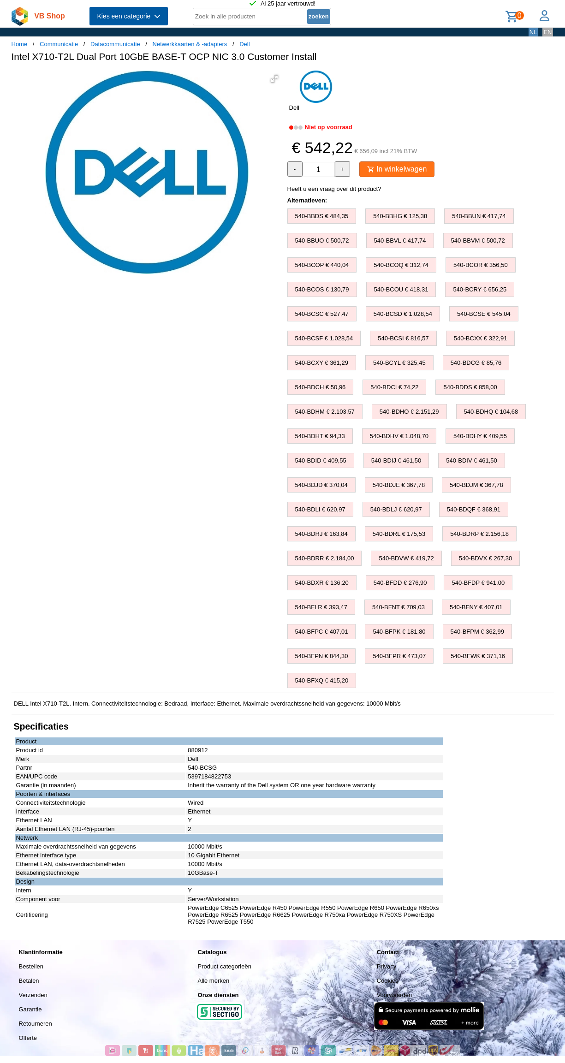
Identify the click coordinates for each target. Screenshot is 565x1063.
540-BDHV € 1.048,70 (399, 436)
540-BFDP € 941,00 (478, 582)
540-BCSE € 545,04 (484, 313)
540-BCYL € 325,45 (399, 362)
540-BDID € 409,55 (320, 460)
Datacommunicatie (115, 44)
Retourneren (35, 1023)
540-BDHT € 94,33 (320, 436)
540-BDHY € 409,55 (480, 436)
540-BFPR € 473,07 (399, 656)
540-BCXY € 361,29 (321, 362)
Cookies (387, 980)
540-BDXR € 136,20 (322, 582)
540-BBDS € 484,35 (322, 216)
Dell (244, 44)
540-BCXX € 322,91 (480, 338)
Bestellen (31, 966)
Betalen (29, 980)
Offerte (28, 1037)
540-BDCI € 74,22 (394, 387)
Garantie (30, 1009)
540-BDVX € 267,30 (485, 558)
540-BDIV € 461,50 (471, 460)
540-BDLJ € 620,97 (396, 509)
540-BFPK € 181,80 (399, 631)
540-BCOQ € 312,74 (401, 264)
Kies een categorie (129, 16)
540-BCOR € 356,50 (480, 264)
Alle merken (214, 980)
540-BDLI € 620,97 (320, 509)
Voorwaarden (394, 995)
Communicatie (59, 44)
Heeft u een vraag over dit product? (334, 188)
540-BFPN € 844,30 (321, 656)
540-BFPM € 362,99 (477, 631)
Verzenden (33, 995)
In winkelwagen (397, 169)
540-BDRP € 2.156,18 (479, 533)
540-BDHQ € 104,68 (491, 411)
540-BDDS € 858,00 (470, 387)
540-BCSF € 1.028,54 (324, 338)
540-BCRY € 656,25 (479, 289)
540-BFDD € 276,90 (400, 582)
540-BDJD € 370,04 (321, 484)
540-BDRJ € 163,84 (321, 533)
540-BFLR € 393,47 (321, 607)
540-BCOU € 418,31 (401, 289)
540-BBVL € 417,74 (400, 240)
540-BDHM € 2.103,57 (325, 411)
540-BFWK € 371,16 (478, 656)
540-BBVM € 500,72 (478, 240)
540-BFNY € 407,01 (476, 607)
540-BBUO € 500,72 (322, 240)
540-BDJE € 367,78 (399, 484)
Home (20, 44)
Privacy (387, 966)
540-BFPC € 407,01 (321, 631)
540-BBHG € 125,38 (400, 216)
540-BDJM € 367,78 (476, 484)
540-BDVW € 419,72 (406, 558)
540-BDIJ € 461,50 (396, 460)
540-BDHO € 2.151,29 (409, 411)
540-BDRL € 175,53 (399, 533)
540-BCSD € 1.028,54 (403, 313)
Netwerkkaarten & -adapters (190, 44)
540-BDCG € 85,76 (476, 362)
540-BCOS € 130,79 (322, 289)
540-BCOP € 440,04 (322, 264)
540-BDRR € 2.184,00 (324, 558)
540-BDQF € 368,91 (473, 509)
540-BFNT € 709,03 (398, 607)
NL (533, 32)
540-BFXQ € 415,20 (322, 680)
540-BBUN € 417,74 (479, 216)
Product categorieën (224, 966)
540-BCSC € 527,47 (322, 313)
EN (547, 32)
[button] (274, 78)
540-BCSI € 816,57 (403, 338)
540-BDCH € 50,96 (320, 387)
